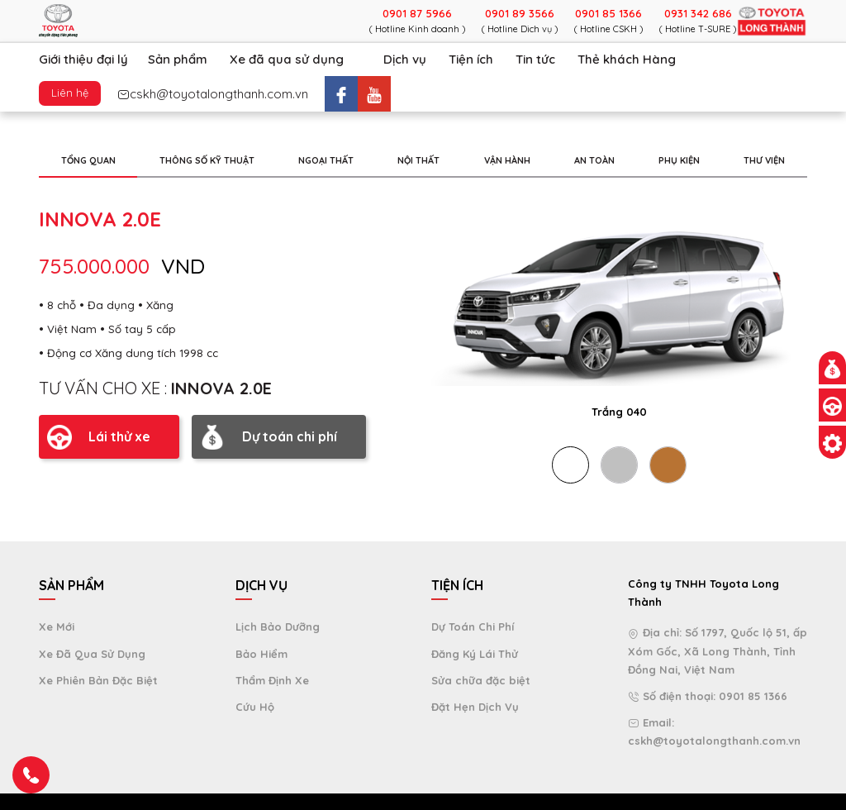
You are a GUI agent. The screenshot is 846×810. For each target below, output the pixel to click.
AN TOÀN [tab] (594, 160)
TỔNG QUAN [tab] (88, 160)
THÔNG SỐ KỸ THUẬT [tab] (206, 160)
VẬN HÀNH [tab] (507, 160)
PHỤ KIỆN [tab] (679, 160)
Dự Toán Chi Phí (472, 626)
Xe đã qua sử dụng (287, 59)
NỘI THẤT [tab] (418, 160)
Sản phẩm (177, 59)
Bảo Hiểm (261, 653)
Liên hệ (69, 92)
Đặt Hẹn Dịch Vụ (475, 706)
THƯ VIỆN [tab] (764, 160)
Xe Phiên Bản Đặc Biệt (98, 680)
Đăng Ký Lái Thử (474, 653)
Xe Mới (56, 626)
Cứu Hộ (254, 706)
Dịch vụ (404, 59)
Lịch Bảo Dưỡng (277, 626)
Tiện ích (471, 59)
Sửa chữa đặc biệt (480, 680)
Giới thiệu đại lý (83, 59)
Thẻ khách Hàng (626, 59)
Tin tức (535, 59)
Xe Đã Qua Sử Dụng (92, 653)
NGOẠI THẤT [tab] (326, 160)
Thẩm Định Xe (272, 680)
